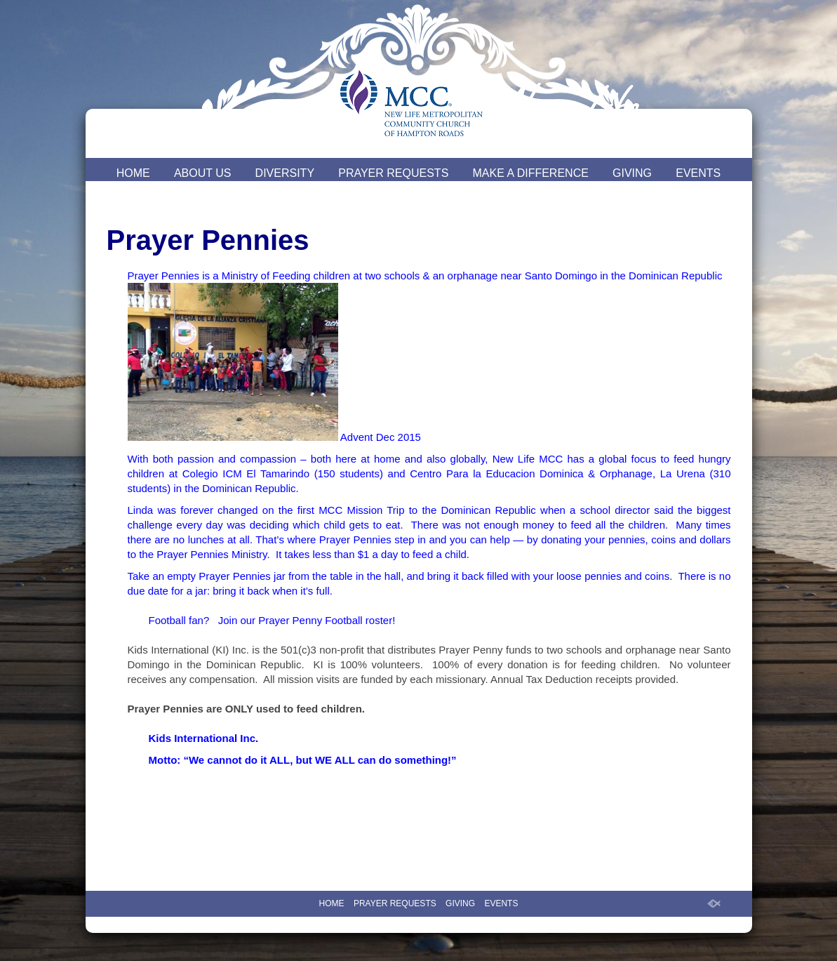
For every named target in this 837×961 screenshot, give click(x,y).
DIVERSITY (284, 173)
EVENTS (698, 173)
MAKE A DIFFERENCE (530, 173)
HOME (133, 173)
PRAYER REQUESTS (393, 173)
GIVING (632, 173)
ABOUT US (203, 173)
